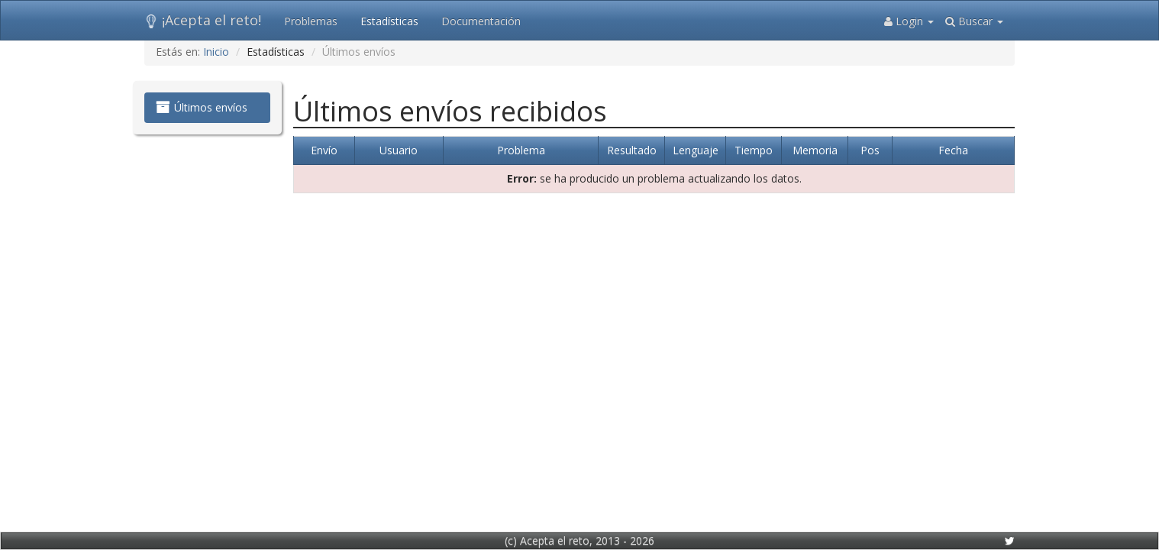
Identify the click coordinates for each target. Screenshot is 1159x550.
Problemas (310, 21)
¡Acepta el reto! (202, 20)
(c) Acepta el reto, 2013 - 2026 (579, 540)
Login (909, 21)
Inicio (216, 51)
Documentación (481, 21)
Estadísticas (389, 21)
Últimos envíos (201, 107)
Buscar (974, 21)
